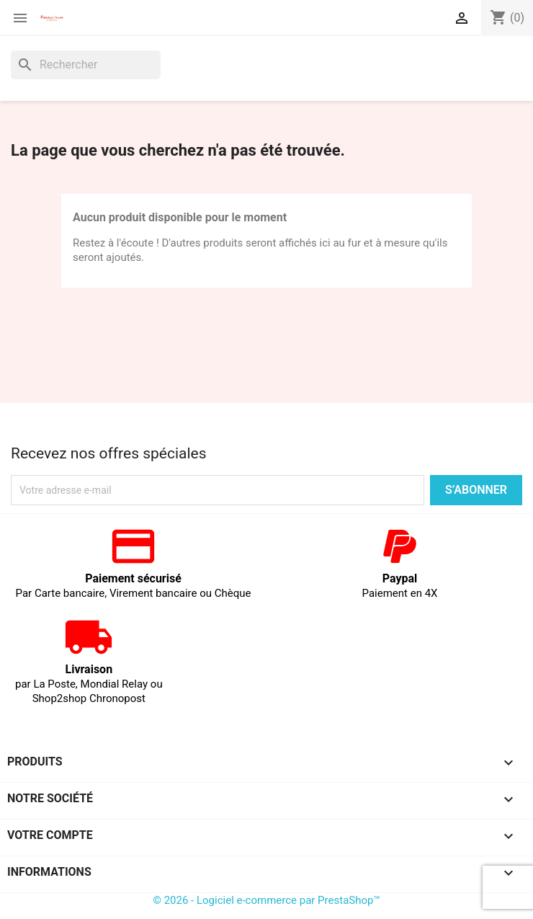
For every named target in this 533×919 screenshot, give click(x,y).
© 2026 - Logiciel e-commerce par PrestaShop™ (266, 900)
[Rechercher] (86, 64)
